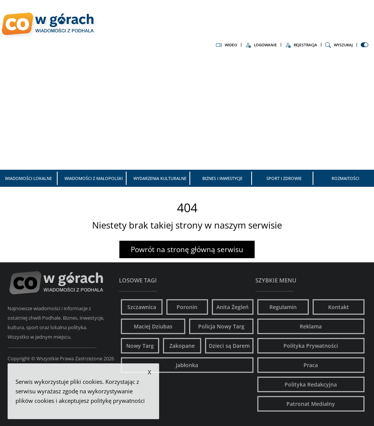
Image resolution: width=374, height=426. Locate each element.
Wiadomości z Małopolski (93, 178)
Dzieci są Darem (229, 345)
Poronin (187, 307)
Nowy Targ (140, 345)
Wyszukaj (339, 45)
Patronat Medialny (310, 403)
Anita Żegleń (232, 307)
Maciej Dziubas (153, 326)
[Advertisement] (187, 113)
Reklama (311, 326)
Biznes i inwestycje (222, 178)
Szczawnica (141, 307)
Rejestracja (301, 45)
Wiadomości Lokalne (28, 178)
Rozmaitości (345, 178)
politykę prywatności (118, 400)
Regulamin (283, 307)
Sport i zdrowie (284, 178)
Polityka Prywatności (310, 345)
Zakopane (182, 345)
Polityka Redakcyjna (311, 384)
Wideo (226, 45)
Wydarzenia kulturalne (160, 178)
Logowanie (261, 45)
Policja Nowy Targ (221, 326)
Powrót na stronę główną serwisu (187, 249)
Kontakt (338, 307)
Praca (311, 365)
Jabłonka (187, 365)
